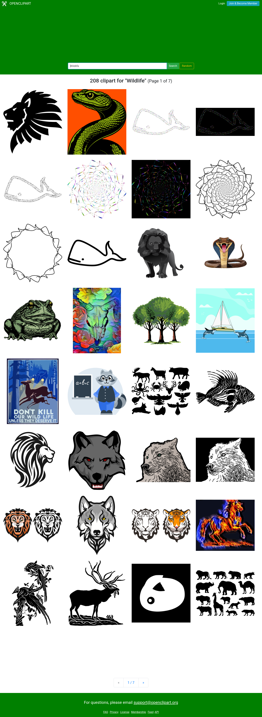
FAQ (105, 712)
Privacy (114, 712)
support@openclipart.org (156, 702)
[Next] (143, 682)
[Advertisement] (131, 35)
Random (187, 65)
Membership (138, 712)
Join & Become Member (243, 3)
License (124, 712)
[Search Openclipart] (117, 66)
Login (221, 3)
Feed (151, 712)
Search (173, 65)
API (157, 712)
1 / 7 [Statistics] (131, 683)
